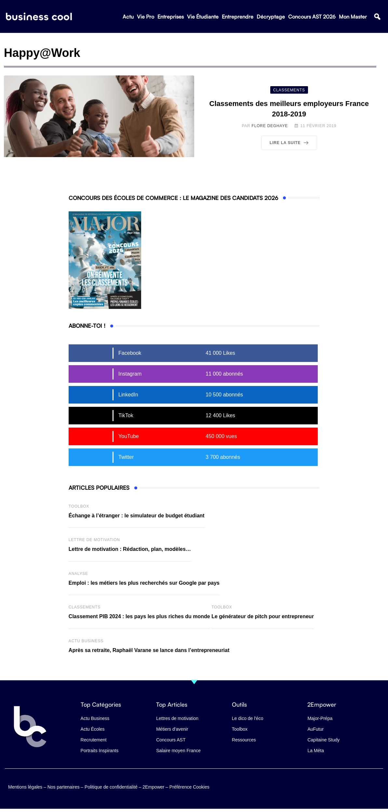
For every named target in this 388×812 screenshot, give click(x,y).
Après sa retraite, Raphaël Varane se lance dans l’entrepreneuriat (149, 650)
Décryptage (271, 16)
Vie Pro (145, 16)
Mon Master (353, 16)
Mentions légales (25, 786)
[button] (377, 16)
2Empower (153, 786)
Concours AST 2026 (312, 16)
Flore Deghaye (270, 126)
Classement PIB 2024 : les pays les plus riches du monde (139, 616)
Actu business (86, 641)
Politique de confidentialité (111, 786)
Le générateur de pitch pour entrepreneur (262, 616)
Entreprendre (237, 16)
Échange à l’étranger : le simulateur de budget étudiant (137, 515)
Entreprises (170, 16)
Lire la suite (290, 142)
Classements (84, 607)
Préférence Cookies (189, 786)
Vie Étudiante (203, 16)
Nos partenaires (63, 786)
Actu (128, 16)
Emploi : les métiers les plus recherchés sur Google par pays (144, 583)
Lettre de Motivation (94, 540)
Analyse (78, 573)
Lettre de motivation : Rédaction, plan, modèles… (130, 549)
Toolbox (79, 506)
